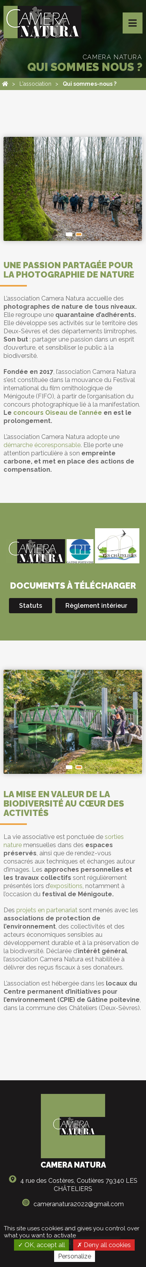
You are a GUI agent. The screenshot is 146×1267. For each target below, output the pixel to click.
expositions (66, 886)
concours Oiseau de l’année (57, 412)
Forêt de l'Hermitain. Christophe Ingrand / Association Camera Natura (69, 234)
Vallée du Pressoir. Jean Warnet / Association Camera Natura (79, 234)
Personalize (74, 1256)
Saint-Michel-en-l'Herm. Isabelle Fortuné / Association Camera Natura (79, 767)
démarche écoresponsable (42, 445)
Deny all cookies (104, 1245)
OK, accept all (41, 1245)
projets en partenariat (46, 910)
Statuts (30, 605)
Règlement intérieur (96, 605)
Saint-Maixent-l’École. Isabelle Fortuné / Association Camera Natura (69, 767)
